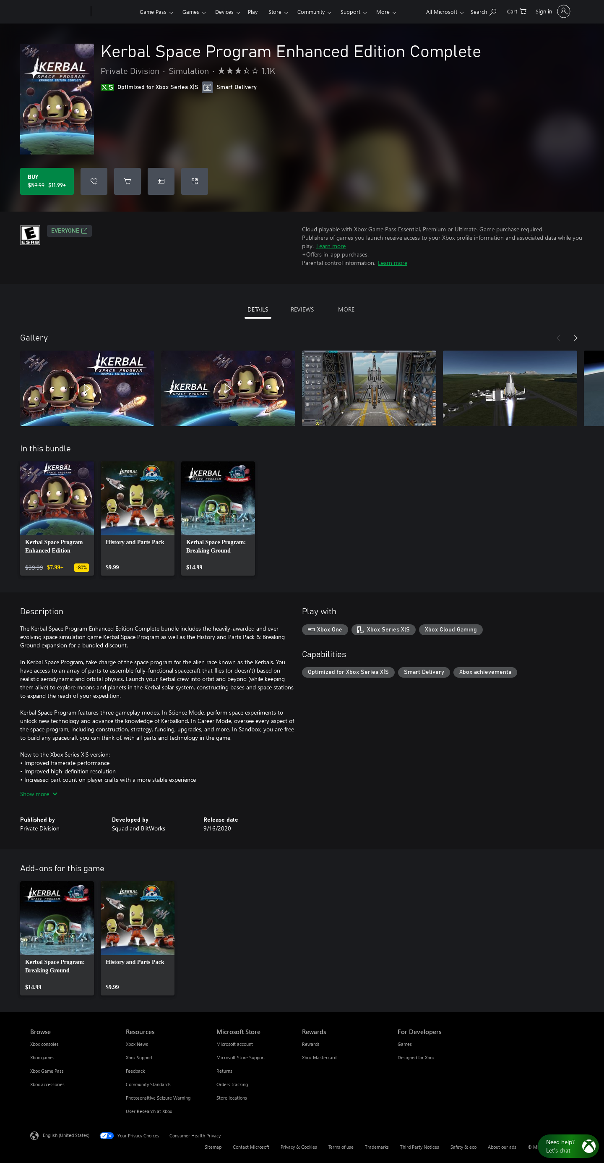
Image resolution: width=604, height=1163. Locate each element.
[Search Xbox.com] (483, 10)
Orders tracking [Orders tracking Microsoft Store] (232, 1084)
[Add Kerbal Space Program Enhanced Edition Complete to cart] (127, 181)
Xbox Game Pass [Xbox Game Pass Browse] (47, 1071)
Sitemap (213, 1147)
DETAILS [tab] (257, 309)
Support (350, 11)
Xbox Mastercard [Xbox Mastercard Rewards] (319, 1057)
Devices (224, 11)
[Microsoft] (59, 11)
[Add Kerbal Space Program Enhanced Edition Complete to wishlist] (94, 181)
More (383, 11)
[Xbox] (114, 11)
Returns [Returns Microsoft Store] (224, 1071)
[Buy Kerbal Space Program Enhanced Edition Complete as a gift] (161, 181)
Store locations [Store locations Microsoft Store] (231, 1097)
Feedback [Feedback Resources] (135, 1071)
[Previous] (558, 338)
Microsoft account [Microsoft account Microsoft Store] (234, 1044)
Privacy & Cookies (299, 1147)
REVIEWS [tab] (302, 309)
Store (274, 11)
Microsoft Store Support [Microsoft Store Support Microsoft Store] (240, 1057)
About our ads (502, 1147)
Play (253, 11)
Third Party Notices (419, 1147)
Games (190, 11)
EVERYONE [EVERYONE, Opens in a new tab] (69, 231)
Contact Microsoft (251, 1147)
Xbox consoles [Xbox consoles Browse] (44, 1044)
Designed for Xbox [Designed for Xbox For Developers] (416, 1057)
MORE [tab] (346, 309)
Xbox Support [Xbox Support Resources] (139, 1057)
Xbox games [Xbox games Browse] (42, 1057)
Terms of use (341, 1147)
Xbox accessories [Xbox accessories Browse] (47, 1084)
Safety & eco (463, 1147)
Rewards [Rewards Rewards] (311, 1044)
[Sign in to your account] (552, 11)
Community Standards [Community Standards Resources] (148, 1084)
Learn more (331, 246)
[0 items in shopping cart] (516, 11)
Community (311, 11)
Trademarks (377, 1147)
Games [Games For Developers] (405, 1044)
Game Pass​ (153, 11)
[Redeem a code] (194, 181)
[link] (57, 518)
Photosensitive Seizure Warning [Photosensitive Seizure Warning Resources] (158, 1097)
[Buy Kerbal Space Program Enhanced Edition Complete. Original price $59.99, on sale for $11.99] (47, 181)
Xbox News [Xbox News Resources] (137, 1044)
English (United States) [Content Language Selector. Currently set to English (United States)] (66, 1135)
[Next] (575, 338)
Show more (38, 794)
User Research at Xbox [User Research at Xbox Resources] (149, 1111)
